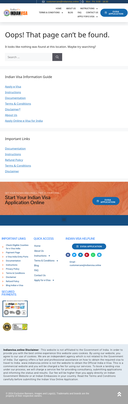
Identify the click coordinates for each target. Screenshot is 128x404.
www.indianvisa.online (35, 362)
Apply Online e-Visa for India (24, 121)
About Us (71, 8)
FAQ (79, 12)
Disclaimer (12, 171)
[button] (64, 219)
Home (59, 8)
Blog (70, 12)
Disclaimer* (12, 109)
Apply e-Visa (13, 86)
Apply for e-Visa (88, 17)
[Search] (57, 57)
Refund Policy (14, 160)
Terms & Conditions (51, 13)
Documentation (15, 98)
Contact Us (92, 12)
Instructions (89, 9)
